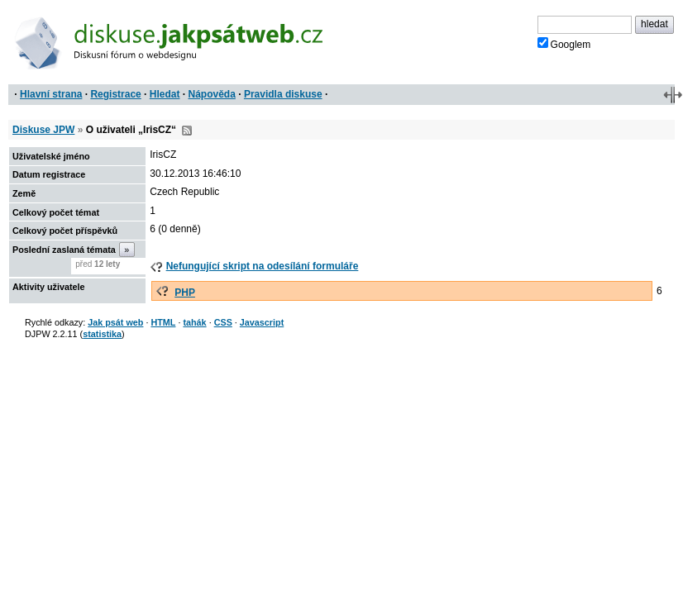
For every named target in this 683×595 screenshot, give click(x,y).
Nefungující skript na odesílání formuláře (262, 266)
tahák (194, 322)
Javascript (262, 322)
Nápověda (212, 94)
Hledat (165, 94)
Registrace (115, 94)
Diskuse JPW (43, 130)
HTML (162, 322)
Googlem (564, 43)
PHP (184, 292)
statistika (102, 334)
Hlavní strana (51, 94)
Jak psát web (115, 322)
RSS (187, 131)
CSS (223, 322)
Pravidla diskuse (283, 94)
